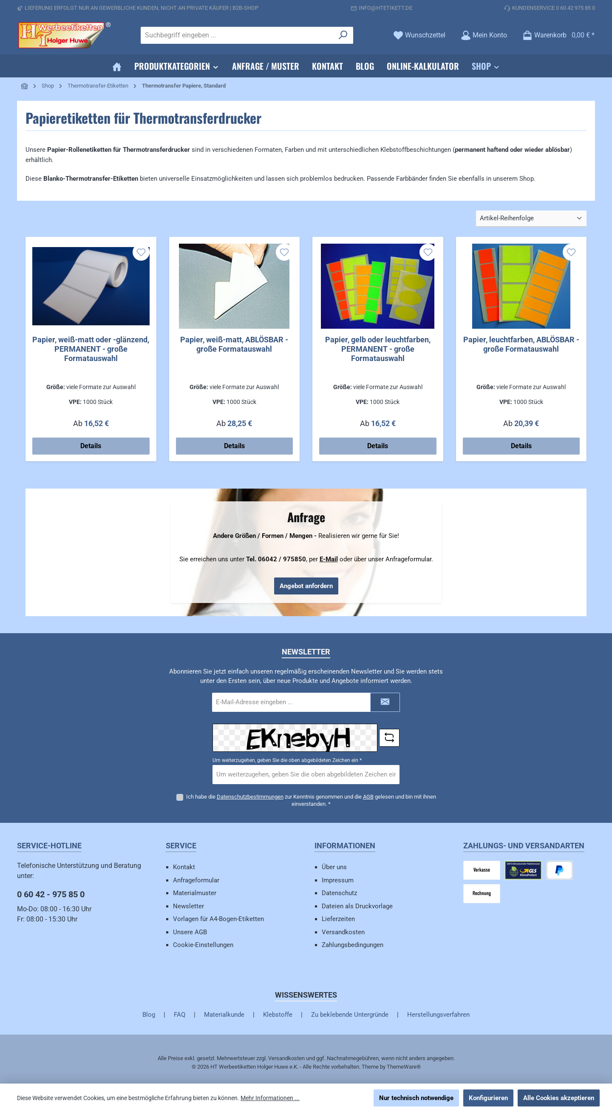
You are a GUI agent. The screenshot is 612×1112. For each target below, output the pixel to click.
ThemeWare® (404, 1067)
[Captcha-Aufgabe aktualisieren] (389, 738)
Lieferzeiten (338, 919)
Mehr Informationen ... (270, 1098)
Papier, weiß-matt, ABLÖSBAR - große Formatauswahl (234, 344)
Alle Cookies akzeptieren (558, 1098)
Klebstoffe (277, 1014)
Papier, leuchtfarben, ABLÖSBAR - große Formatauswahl (521, 344)
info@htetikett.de (385, 8)
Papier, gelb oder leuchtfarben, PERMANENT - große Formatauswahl (378, 349)
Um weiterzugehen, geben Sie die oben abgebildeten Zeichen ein (287, 760)
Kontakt (184, 867)
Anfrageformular (196, 880)
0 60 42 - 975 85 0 (51, 894)
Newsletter (188, 906)
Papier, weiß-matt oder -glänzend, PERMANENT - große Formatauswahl (90, 349)
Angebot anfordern (306, 586)
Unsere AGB (190, 932)
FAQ (179, 1014)
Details (90, 446)
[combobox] (237, 35)
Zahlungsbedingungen (352, 945)
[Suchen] (343, 35)
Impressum (338, 880)
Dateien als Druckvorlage (357, 906)
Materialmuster (194, 893)
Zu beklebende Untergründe (349, 1014)
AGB (368, 796)
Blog (148, 1014)
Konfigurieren (488, 1098)
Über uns (334, 867)
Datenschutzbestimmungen (250, 796)
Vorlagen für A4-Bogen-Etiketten (218, 919)
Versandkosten (343, 932)
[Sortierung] (531, 218)
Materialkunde (224, 1014)
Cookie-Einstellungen (203, 945)
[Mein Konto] (484, 35)
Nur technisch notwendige (416, 1098)
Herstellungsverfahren (438, 1014)
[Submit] (385, 702)
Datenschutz (339, 893)
